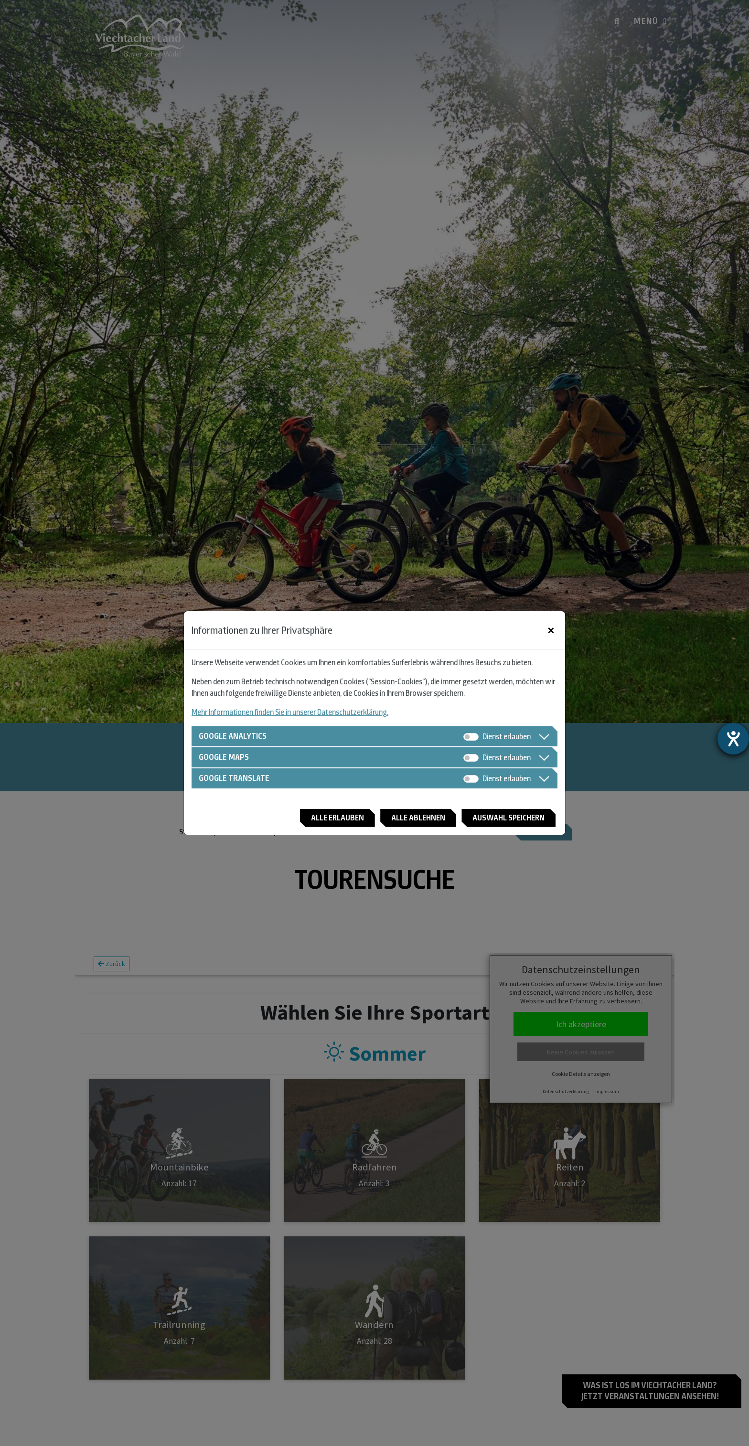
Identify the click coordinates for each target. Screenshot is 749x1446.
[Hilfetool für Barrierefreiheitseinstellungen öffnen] (733, 739)
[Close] (551, 628)
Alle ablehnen (408, 819)
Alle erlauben (322, 819)
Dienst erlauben (506, 734)
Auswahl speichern (505, 819)
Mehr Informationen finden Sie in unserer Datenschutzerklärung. (290, 710)
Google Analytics (235, 734)
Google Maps (225, 756)
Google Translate (236, 778)
